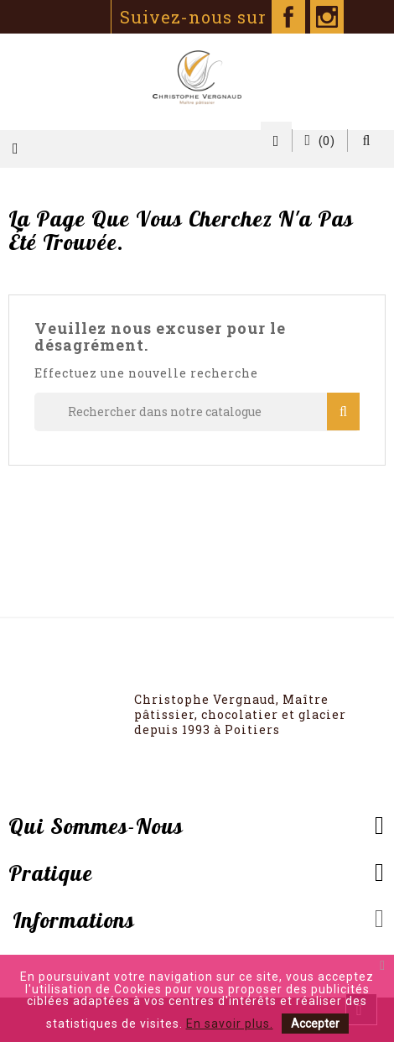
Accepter (315, 1023)
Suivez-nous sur (212, 17)
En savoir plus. (229, 1023)
